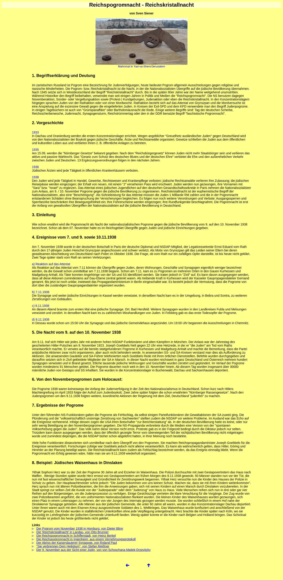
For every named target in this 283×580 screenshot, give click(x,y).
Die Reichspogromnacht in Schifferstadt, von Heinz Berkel (74, 535)
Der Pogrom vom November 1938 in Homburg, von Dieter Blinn (77, 528)
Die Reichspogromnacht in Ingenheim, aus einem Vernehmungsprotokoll (84, 539)
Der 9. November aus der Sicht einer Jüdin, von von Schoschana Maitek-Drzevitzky (91, 550)
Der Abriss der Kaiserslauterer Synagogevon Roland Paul (74, 543)
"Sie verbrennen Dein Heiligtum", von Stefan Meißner (70, 546)
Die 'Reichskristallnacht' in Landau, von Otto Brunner (70, 532)
